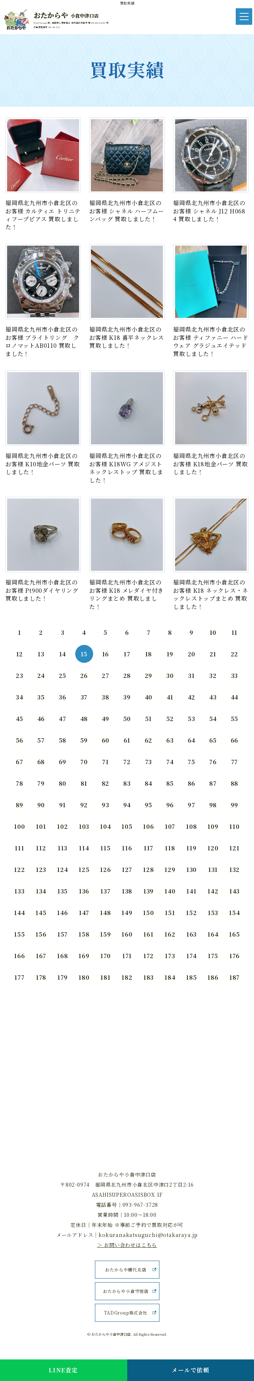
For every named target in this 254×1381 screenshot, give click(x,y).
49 (106, 719)
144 (19, 913)
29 (149, 675)
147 (84, 913)
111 (19, 848)
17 (127, 654)
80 (63, 783)
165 (234, 934)
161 (148, 934)
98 (213, 805)
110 (234, 826)
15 (84, 654)
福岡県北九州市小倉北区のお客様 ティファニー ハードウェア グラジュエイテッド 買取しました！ (210, 341)
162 (169, 934)
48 (84, 719)
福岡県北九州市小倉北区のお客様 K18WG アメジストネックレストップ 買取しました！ (126, 468)
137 (105, 891)
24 (41, 675)
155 (19, 934)
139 (148, 891)
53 (191, 719)
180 (83, 977)
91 (62, 805)
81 (84, 783)
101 (41, 826)
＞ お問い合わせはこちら (127, 1244)
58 (63, 740)
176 (234, 956)
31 (191, 675)
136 (84, 891)
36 (62, 697)
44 (235, 697)
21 (213, 654)
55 (235, 719)
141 (191, 891)
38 (105, 697)
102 (62, 826)
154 (234, 913)
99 (235, 805)
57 (41, 740)
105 (126, 826)
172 (148, 956)
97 (191, 805)
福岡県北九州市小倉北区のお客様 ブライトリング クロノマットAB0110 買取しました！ (42, 341)
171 (127, 956)
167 (41, 956)
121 (234, 848)
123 (41, 869)
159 (105, 934)
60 (106, 740)
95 (149, 805)
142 (212, 891)
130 (191, 869)
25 (63, 675)
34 (19, 697)
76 (213, 762)
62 (149, 740)
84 (149, 783)
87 (213, 783)
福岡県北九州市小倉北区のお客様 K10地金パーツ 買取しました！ (42, 464)
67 (19, 762)
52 (170, 719)
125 (83, 869)
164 (212, 934)
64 (192, 740)
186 (212, 977)
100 (19, 826)
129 (169, 869)
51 (148, 719)
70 (84, 762)
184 (169, 977)
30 (170, 675)
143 (234, 891)
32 (213, 675)
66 (235, 740)
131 (213, 869)
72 (127, 762)
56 (20, 740)
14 (62, 654)
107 (170, 826)
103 (84, 826)
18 (148, 654)
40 (149, 697)
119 (191, 848)
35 (41, 697)
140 (169, 891)
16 (105, 654)
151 (170, 913)
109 (212, 826)
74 (170, 762)
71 (105, 762)
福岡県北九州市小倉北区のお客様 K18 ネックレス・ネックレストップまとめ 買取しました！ (210, 594)
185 (191, 977)
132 (234, 869)
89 (20, 805)
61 (127, 740)
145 (40, 913)
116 (127, 848)
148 (105, 913)
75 (191, 762)
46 (41, 719)
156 (40, 934)
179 (62, 977)
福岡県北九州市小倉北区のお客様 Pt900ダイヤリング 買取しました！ (41, 590)
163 (191, 934)
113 (62, 848)
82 (106, 783)
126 (105, 869)
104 (105, 826)
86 (192, 783)
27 (105, 675)
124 (62, 869)
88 (235, 783)
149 (126, 913)
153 (213, 913)
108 (191, 826)
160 (126, 934)
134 (41, 891)
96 (170, 805)
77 (234, 762)
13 (41, 654)
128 (148, 869)
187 (234, 977)
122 (19, 869)
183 (148, 977)
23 (19, 675)
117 (148, 848)
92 (84, 805)
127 (127, 869)
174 (191, 956)
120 (212, 848)
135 (62, 891)
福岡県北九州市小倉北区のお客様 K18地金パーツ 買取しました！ (210, 464)
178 (41, 977)
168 (62, 956)
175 (213, 956)
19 (170, 654)
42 (192, 697)
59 (84, 740)
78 (19, 783)
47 (62, 719)
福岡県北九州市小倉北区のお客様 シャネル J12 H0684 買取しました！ (209, 211)
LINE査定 (63, 1370)
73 (148, 762)
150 (148, 913)
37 (84, 697)
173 (170, 956)
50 (127, 719)
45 (20, 719)
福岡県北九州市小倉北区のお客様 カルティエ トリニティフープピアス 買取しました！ (43, 215)
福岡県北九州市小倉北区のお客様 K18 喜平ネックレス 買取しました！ (126, 337)
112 (41, 848)
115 (105, 848)
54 (213, 719)
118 (170, 848)
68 (41, 762)
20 (192, 654)
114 (84, 848)
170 (105, 956)
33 (234, 675)
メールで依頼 (191, 1370)
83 (127, 783)
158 (83, 934)
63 (170, 740)
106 (148, 826)
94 (127, 805)
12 (19, 654)
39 (127, 697)
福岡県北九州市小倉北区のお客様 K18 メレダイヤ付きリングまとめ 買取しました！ (126, 594)
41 (170, 697)
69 (63, 762)
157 (62, 934)
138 (127, 891)
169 (83, 956)
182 (126, 977)
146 (62, 913)
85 (170, 783)
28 (127, 675)
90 (41, 805)
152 (191, 913)
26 (84, 675)
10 (213, 632)
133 (19, 891)
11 (234, 632)
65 (213, 740)
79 (41, 783)
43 (213, 697)
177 (19, 977)
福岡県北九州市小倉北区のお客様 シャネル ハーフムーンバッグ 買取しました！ (126, 211)
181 (105, 977)
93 (105, 805)
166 (19, 956)
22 (235, 654)
